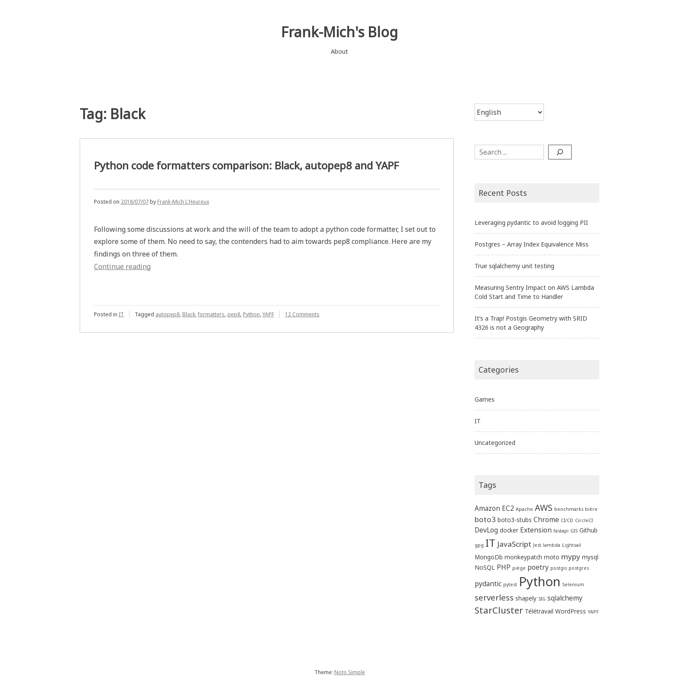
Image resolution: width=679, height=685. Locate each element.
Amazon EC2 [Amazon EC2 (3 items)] (494, 508)
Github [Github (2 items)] (588, 530)
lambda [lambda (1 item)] (551, 545)
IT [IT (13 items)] (490, 543)
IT (121, 314)
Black (188, 314)
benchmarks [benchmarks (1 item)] (568, 509)
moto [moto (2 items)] (551, 557)
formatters (211, 314)
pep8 (233, 314)
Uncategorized (495, 442)
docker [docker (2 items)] (509, 530)
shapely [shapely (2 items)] (526, 598)
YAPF (268, 314)
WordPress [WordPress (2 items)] (570, 611)
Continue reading (122, 266)
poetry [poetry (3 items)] (538, 567)
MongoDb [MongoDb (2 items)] (489, 557)
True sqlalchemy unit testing (514, 266)
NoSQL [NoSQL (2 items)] (485, 567)
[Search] (560, 152)
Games (485, 399)
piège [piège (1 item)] (519, 568)
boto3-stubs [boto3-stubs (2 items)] (515, 520)
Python (251, 314)
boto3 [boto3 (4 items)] (485, 519)
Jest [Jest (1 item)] (537, 545)
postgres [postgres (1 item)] (579, 568)
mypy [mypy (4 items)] (570, 557)
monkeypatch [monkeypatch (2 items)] (523, 557)
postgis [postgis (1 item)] (558, 568)
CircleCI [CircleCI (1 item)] (584, 520)
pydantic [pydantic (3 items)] (488, 583)
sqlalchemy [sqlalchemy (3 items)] (564, 598)
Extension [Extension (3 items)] (536, 530)
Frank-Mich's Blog (339, 32)
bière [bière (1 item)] (591, 509)
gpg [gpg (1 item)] (479, 545)
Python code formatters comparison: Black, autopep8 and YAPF (246, 165)
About (339, 51)
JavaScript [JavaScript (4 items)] (514, 544)
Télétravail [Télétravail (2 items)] (539, 611)
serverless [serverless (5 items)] (494, 597)
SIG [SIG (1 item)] (542, 599)
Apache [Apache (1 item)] (524, 509)
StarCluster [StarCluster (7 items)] (499, 610)
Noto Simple (349, 672)
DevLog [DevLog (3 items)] (486, 530)
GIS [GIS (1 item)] (574, 531)
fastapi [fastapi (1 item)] (561, 531)
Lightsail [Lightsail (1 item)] (571, 545)
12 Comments (302, 314)
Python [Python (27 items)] (539, 581)
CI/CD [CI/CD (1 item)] (567, 520)
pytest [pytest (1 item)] (510, 584)
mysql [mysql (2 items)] (590, 557)
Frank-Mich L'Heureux (183, 201)
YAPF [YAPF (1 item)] (593, 612)
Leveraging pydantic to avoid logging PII (531, 222)
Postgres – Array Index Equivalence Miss (531, 244)
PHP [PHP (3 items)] (504, 567)
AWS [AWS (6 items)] (544, 507)
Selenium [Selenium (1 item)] (573, 584)
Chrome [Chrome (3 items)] (546, 519)
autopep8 (167, 314)
